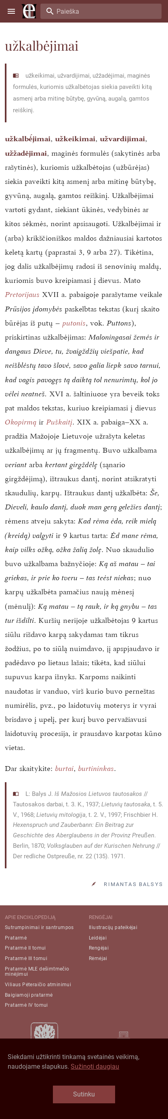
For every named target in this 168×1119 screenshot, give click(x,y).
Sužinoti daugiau (95, 1066)
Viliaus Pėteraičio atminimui (38, 984)
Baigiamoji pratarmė (29, 995)
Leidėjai (98, 938)
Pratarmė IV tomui (26, 1005)
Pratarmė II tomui (25, 948)
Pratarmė (16, 938)
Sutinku (84, 1094)
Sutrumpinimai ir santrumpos (39, 927)
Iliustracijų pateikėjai (113, 927)
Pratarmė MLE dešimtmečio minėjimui (37, 971)
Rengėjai (99, 948)
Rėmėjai (98, 958)
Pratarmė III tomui (26, 958)
